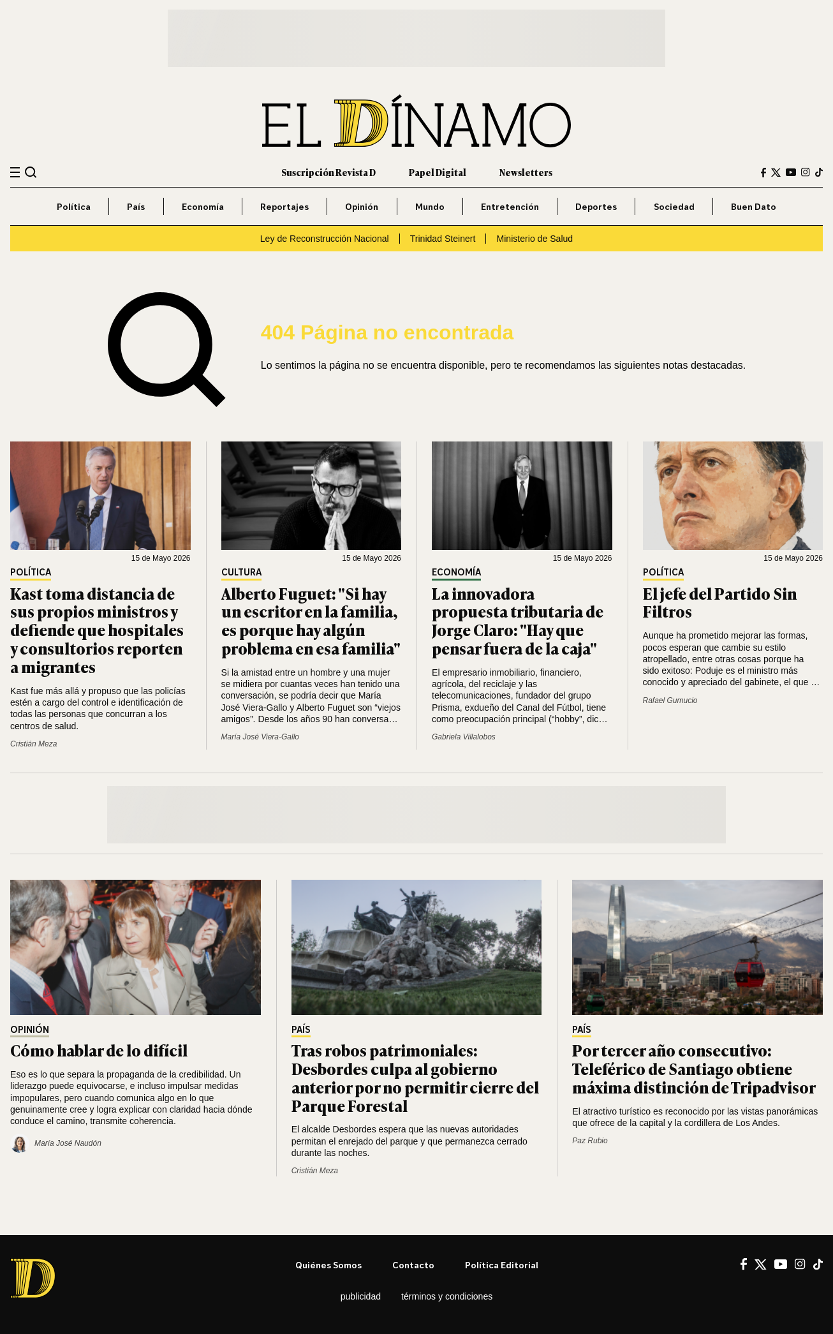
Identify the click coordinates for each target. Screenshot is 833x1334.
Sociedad (674, 206)
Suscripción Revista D (328, 172)
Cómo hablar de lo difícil (99, 1050)
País (136, 206)
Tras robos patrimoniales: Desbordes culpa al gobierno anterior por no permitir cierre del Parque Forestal (415, 1077)
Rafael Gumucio (670, 700)
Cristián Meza (33, 743)
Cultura (241, 572)
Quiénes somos (328, 1264)
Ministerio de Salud (534, 238)
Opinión (361, 206)
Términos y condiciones (446, 1296)
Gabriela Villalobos (464, 736)
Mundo (430, 206)
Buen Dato (753, 206)
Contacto (413, 1264)
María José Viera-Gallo (260, 736)
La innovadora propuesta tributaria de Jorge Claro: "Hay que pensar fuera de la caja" (517, 620)
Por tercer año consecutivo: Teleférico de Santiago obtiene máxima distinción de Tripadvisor (694, 1068)
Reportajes (284, 206)
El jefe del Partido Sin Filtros (720, 602)
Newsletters (525, 172)
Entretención (510, 206)
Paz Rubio (589, 1140)
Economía (203, 206)
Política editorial (501, 1264)
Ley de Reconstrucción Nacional (324, 238)
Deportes (596, 206)
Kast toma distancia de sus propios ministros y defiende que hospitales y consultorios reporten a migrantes (97, 630)
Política (74, 206)
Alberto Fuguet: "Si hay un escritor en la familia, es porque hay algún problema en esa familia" (311, 620)
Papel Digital (437, 172)
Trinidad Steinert (443, 238)
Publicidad (361, 1296)
